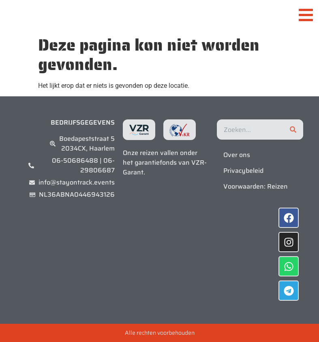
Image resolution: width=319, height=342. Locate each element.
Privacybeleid (243, 171)
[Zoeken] (293, 129)
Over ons (236, 155)
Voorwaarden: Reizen (255, 186)
